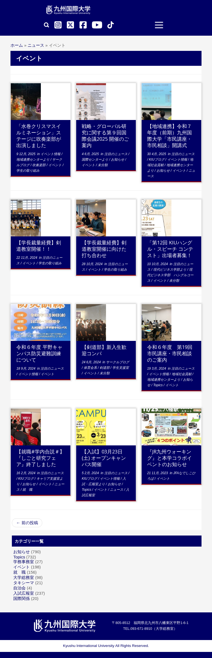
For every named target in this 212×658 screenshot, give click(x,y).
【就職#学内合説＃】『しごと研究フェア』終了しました (40, 458)
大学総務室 (23, 577)
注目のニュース (116, 154)
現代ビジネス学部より (170, 269)
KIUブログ (157, 159)
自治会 (19, 588)
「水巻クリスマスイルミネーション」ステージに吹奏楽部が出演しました (38, 135)
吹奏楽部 (39, 165)
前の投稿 (27, 522)
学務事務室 (23, 561)
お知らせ (118, 159)
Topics (158, 385)
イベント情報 (51, 154)
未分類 (103, 165)
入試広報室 (23, 593)
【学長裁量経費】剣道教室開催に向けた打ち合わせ (104, 248)
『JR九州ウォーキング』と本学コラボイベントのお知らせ (169, 458)
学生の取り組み (27, 171)
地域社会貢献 (182, 374)
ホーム (16, 45)
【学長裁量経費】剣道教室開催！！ (38, 245)
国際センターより (95, 159)
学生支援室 (120, 368)
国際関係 (21, 598)
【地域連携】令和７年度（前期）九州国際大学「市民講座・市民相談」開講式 (169, 135)
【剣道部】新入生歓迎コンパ (104, 350)
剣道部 (105, 368)
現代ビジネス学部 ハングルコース (170, 275)
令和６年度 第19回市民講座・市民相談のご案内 (169, 353)
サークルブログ (117, 362)
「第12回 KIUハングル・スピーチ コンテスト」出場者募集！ (170, 248)
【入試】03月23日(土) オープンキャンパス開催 (104, 458)
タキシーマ (23, 582)
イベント (55, 165)
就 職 (27, 490)
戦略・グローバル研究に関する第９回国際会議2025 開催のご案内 (105, 135)
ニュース (36, 45)
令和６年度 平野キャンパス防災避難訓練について (39, 353)
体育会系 (91, 368)
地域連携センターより (33, 159)
